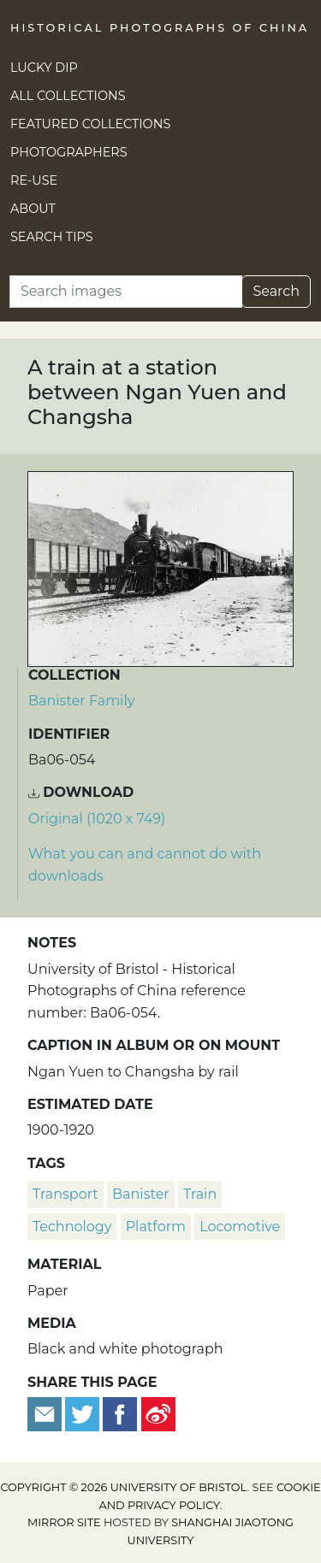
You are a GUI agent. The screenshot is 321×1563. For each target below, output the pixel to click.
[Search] (125, 291)
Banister (140, 1194)
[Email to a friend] (46, 1413)
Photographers (69, 152)
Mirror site (64, 1522)
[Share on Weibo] (158, 1413)
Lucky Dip (44, 67)
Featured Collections (90, 124)
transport (65, 1194)
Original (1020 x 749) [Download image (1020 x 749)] (96, 819)
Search (276, 291)
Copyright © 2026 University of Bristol (123, 1487)
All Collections (68, 95)
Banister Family (81, 701)
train (200, 1194)
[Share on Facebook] (120, 1413)
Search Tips (51, 237)
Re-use (33, 180)
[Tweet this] (84, 1413)
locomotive (239, 1226)
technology (72, 1226)
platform (156, 1226)
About (33, 208)
